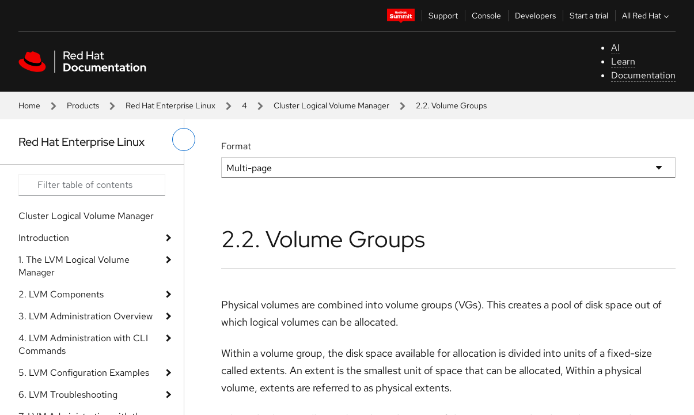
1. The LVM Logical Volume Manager (74, 266)
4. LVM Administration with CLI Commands (83, 344)
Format (236, 146)
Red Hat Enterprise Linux (170, 105)
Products (83, 105)
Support (443, 15)
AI (615, 48)
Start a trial (589, 15)
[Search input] (91, 185)
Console (486, 15)
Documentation (643, 75)
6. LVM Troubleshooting (67, 394)
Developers (535, 15)
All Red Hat (647, 15)
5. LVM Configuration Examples (83, 373)
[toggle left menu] (183, 139)
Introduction (43, 238)
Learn (623, 61)
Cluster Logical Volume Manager (331, 105)
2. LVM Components (61, 294)
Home (29, 105)
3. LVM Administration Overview (85, 316)
